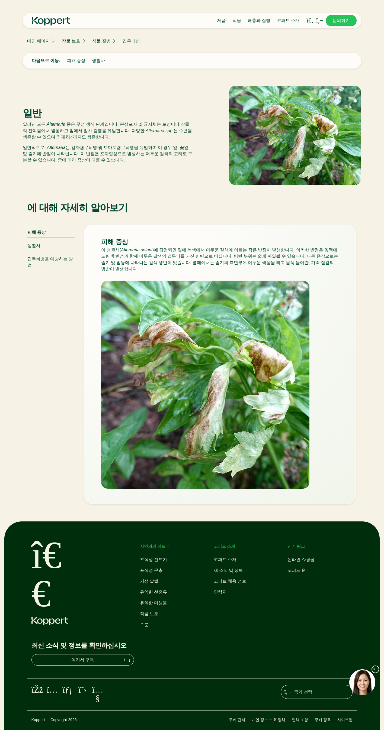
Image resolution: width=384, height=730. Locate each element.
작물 (236, 20)
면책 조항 (300, 720)
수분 (144, 624)
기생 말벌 (149, 581)
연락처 (220, 592)
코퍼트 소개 (288, 20)
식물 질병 (101, 41)
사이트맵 (345, 720)
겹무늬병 (131, 41)
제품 (221, 20)
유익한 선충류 (153, 592)
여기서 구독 (101, 660)
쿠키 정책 (323, 720)
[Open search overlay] (310, 20)
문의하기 (341, 20)
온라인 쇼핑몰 (301, 559)
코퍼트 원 (296, 570)
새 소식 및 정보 (228, 570)
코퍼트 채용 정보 (230, 581)
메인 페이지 (38, 41)
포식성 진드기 (153, 559)
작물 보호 (71, 41)
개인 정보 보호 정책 (268, 720)
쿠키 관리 (237, 720)
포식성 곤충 (151, 570)
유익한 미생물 (153, 603)
